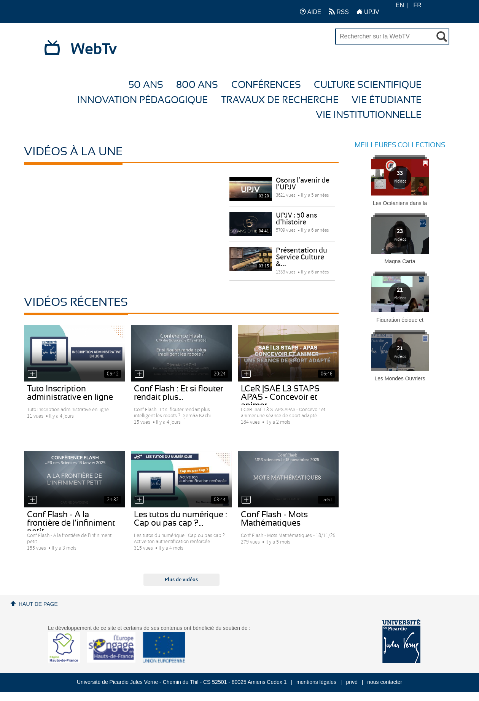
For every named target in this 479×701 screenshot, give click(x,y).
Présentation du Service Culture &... (301, 257)
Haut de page (38, 604)
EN (400, 5)
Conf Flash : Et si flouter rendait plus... (178, 393)
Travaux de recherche (280, 100)
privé (351, 682)
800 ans (197, 85)
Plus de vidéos (181, 579)
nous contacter (384, 682)
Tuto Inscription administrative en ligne (70, 393)
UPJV (367, 11)
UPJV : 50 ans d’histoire (296, 218)
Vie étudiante (387, 100)
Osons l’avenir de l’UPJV (302, 183)
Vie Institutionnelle (369, 115)
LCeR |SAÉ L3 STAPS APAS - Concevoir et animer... (280, 397)
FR (418, 5)
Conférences (266, 85)
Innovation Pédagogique (142, 100)
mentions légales (316, 682)
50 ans (146, 85)
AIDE (310, 11)
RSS (339, 11)
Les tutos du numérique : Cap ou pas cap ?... (180, 518)
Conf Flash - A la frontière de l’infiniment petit (71, 523)
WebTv (94, 49)
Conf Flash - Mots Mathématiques (274, 518)
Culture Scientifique (368, 85)
